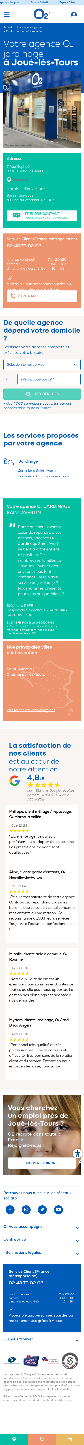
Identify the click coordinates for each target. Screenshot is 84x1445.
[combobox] (42, 364)
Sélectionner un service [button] (25, 365)
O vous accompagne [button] (23, 1226)
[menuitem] (14, 1439)
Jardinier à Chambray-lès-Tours (43, 476)
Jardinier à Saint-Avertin (37, 471)
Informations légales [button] (22, 1252)
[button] (42, 394)
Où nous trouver (18, 1339)
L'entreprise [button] (14, 1239)
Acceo (55, 289)
